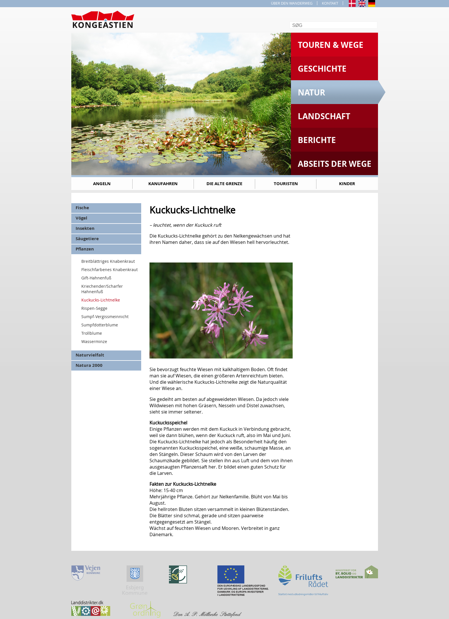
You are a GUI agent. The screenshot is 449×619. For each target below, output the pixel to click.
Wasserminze (94, 341)
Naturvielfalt (90, 355)
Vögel (81, 218)
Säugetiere (87, 239)
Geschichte (322, 68)
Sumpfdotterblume (99, 325)
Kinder (347, 184)
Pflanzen (85, 249)
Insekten (85, 228)
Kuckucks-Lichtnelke (100, 300)
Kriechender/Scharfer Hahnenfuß (102, 288)
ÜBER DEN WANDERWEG (291, 3)
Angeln (102, 184)
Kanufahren (163, 184)
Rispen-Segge (94, 308)
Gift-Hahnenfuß (96, 278)
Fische (82, 208)
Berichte (317, 140)
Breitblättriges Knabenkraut (108, 261)
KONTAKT (330, 3)
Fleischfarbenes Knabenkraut (109, 269)
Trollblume (91, 333)
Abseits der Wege (334, 163)
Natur (311, 92)
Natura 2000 (89, 365)
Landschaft (324, 116)
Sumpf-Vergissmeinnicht (105, 316)
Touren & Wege (330, 44)
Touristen (286, 184)
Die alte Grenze (224, 184)
